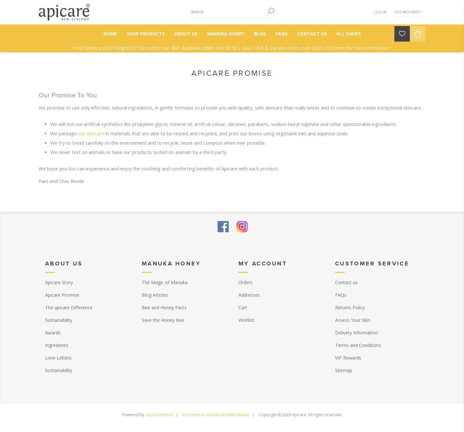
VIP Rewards (348, 358)
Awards (53, 333)
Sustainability (58, 320)
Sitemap (343, 370)
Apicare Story (59, 282)
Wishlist (246, 320)
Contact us (346, 282)
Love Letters (58, 358)
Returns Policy (350, 307)
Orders (245, 282)
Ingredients (56, 345)
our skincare (91, 133)
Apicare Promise (62, 295)
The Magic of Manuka (165, 282)
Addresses (249, 295)
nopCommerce (159, 415)
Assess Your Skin (352, 320)
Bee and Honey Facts (164, 307)
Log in (380, 12)
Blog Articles (155, 295)
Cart (242, 307)
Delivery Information (356, 333)
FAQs (340, 295)
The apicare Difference (68, 307)
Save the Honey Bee (163, 320)
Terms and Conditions (358, 345)
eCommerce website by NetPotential (215, 415)
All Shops (348, 34)
